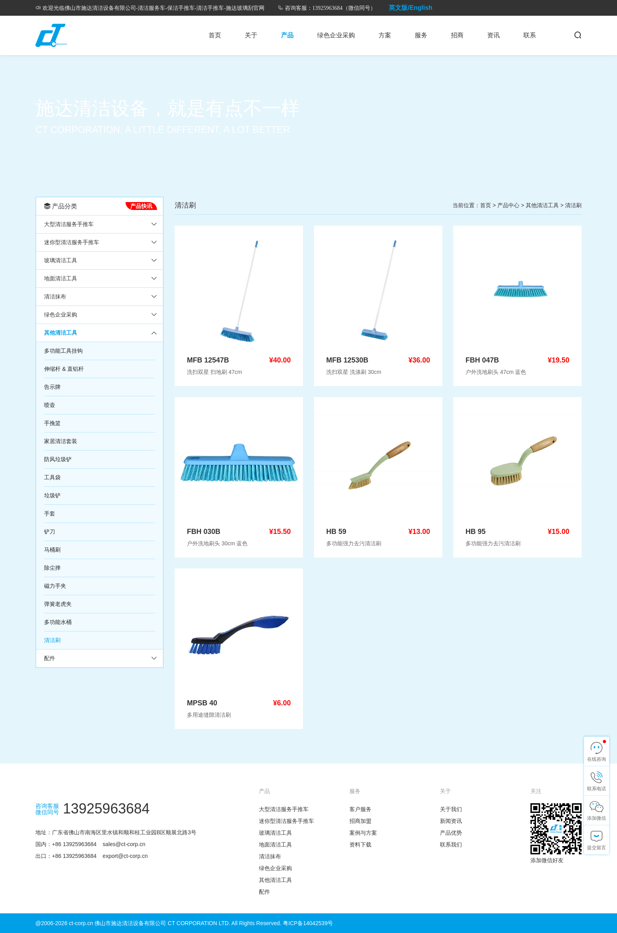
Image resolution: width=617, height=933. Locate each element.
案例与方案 (363, 833)
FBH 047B (482, 360)
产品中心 (508, 205)
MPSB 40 (202, 703)
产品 (287, 35)
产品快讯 (141, 206)
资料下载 (360, 844)
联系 (529, 35)
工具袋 (52, 477)
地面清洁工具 (60, 278)
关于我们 (451, 809)
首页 (215, 35)
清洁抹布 (55, 296)
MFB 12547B (208, 360)
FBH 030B (203, 532)
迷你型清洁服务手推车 (71, 242)
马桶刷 (52, 550)
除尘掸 (52, 568)
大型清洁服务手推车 (69, 224)
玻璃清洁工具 (60, 260)
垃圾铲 (52, 495)
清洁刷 (52, 640)
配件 (49, 658)
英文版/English (410, 7)
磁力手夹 (55, 586)
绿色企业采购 (336, 35)
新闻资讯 (451, 821)
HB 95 (476, 532)
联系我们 (451, 844)
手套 (49, 513)
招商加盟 (360, 821)
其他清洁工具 (60, 332)
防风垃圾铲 (58, 459)
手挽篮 (52, 423)
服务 (421, 35)
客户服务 (360, 809)
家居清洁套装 (60, 441)
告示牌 (52, 387)
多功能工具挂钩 (63, 351)
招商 (457, 35)
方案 (385, 35)
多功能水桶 (58, 622)
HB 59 (336, 532)
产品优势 (451, 833)
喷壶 (49, 405)
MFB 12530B (347, 360)
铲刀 (49, 531)
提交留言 (596, 847)
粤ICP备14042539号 (308, 923)
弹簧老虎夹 (58, 604)
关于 (251, 35)
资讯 (493, 35)
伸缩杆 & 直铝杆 (64, 369)
